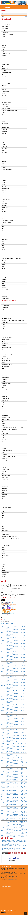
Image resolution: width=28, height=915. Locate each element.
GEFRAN (4, 121)
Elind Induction (5, 100)
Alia (3, 38)
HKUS (2, 738)
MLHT (2, 702)
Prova (3, 230)
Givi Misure (4, 131)
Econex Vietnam (5, 91)
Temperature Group (6, 541)
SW (2, 774)
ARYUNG (4, 45)
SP (1, 635)
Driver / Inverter (5, 366)
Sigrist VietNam (5, 534)
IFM (3, 142)
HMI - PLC (4, 421)
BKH (2, 813)
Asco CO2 (4, 47)
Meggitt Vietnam (5, 188)
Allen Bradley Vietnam (6, 41)
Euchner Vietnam (5, 106)
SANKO (3, 247)
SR (1, 637)
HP (1, 679)
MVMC (2, 732)
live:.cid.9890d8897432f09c (8, 623)
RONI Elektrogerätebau (7, 237)
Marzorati (4, 184)
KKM (2, 821)
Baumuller (4, 57)
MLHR (2, 671)
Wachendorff (4, 279)
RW (2, 657)
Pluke (3, 226)
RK (1, 654)
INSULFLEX (4, 148)
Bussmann (4, 70)
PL (1, 646)
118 (22, 853)
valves (3, 270)
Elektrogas (4, 97)
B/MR (2, 760)
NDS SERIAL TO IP (6, 486)
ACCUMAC (4, 30)
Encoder (4, 385)
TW (2, 777)
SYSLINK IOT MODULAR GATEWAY (10, 536)
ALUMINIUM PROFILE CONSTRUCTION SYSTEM (13, 320)
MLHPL (2, 674)
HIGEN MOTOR (5, 419)
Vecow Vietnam (5, 273)
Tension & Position (6, 545)
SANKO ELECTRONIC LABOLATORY (10, 851)
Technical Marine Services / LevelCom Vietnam (12, 258)
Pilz (3, 224)
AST (3, 49)
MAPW (2, 827)
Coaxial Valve (5, 76)
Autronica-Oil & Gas (6, 53)
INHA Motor (4, 146)
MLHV (2, 704)
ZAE (3, 294)
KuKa (3, 446)
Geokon (3, 125)
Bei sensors (4, 60)
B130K (2, 802)
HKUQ (2, 741)
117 (19, 853)
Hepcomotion (5, 138)
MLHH (2, 688)
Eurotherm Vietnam (6, 108)
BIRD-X (3, 66)
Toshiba (3, 547)
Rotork (3, 245)
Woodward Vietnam (6, 289)
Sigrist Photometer (6, 254)
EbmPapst (4, 370)
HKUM (2, 749)
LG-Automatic (5, 173)
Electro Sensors (5, 95)
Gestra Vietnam (5, 127)
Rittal (3, 235)
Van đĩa (22, 690)
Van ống (23, 626)
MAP (2, 824)
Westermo (4, 287)
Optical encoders (5, 500)
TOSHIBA (4, 262)
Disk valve (15, 690)
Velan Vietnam (5, 557)
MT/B (2, 768)
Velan (3, 275)
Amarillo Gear (5, 322)
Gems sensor (5, 123)
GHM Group (4, 129)
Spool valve (15, 626)
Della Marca (4, 79)
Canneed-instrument (6, 347)
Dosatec (3, 85)
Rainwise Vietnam (6, 232)
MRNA (2, 640)
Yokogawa (4, 291)
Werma (3, 283)
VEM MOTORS (5, 277)
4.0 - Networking (5, 305)
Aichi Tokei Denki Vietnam (7, 34)
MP (2, 629)
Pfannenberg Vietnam (6, 222)
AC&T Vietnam (5, 28)
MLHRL (2, 676)
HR (1, 682)
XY (1, 754)
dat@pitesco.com (6, 619)
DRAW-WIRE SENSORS (7, 364)
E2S (3, 87)
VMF (2, 724)
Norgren (3, 213)
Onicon (3, 218)
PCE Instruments (5, 22)
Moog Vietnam (5, 197)
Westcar (3, 285)
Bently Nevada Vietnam (7, 62)
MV (2, 696)
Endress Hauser (5, 104)
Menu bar (7, 7)
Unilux (3, 264)
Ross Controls (5, 239)
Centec (3, 74)
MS (2, 690)
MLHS (2, 699)
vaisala (3, 551)
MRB (2, 643)
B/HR (2, 763)
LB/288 (2, 780)
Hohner (3, 140)
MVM (2, 721)
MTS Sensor (4, 203)
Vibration (4, 559)
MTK (2, 713)
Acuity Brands (5, 32)
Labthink (4, 167)
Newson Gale (5, 207)
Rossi (3, 241)
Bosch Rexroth (5, 68)
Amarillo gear (5, 43)
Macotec (4, 180)
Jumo (3, 150)
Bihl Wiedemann (5, 64)
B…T (2, 799)
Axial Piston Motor (17, 824)
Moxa (3, 201)
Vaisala (3, 266)
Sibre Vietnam (5, 249)
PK (1, 651)
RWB (2, 766)
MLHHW (3, 707)
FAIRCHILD (4, 112)
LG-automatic (5, 454)
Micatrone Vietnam (6, 194)
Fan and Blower (5, 398)
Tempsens (4, 260)
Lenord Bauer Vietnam (7, 169)
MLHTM (3, 729)
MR (2, 632)
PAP (2, 835)
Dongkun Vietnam (6, 83)
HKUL (2, 746)
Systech (3, 256)
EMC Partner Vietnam (6, 102)
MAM (2, 830)
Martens (3, 182)
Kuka (3, 165)
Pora (3, 228)
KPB (2, 807)
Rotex (3, 243)
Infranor (3, 144)
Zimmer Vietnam (5, 298)
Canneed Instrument (6, 72)
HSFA (2, 757)
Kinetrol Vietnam (5, 159)
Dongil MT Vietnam (6, 81)
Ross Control (5, 522)
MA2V (2, 833)
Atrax (3, 51)
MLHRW (3, 685)
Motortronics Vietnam (6, 199)
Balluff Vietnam (5, 55)
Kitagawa (4, 161)
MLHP (2, 668)
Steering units (16, 735)
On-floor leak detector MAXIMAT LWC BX (11, 588)
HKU (2, 735)
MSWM (2, 710)
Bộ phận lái (23, 735)
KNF (3, 163)
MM (2, 626)
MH (2, 660)
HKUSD (2, 743)
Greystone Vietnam (6, 135)
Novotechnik (4, 216)
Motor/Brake (15, 760)
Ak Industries (4, 36)
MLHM (2, 665)
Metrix (3, 192)
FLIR (3, 116)
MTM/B (2, 771)
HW (2, 662)
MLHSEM (3, 727)
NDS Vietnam (5, 205)
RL (1, 649)
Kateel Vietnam (5, 152)
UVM (2, 752)
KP (1, 805)
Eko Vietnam (4, 93)
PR (1, 816)
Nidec (3, 209)
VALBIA (3, 268)
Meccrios (4, 186)
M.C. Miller (4, 176)
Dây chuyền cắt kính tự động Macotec (10, 354)
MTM (2, 715)
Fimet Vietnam (5, 114)
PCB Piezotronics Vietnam (7, 220)
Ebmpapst (4, 89)
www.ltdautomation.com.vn (11, 879)
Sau (25, 853)
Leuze (3, 171)
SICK (3, 251)
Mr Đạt (4, 617)
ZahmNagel (4, 296)
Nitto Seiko (4, 211)
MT (1, 693)
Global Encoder (5, 133)
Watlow (3, 281)
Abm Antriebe (5, 26)
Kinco (3, 157)
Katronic (3, 154)
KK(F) (2, 819)
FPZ (3, 119)
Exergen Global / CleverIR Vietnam (9, 110)
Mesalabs (4, 190)
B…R (2, 796)
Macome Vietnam (5, 178)
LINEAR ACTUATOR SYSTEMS (9, 456)
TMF (2, 718)
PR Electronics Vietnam (7, 24)
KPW (2, 810)
